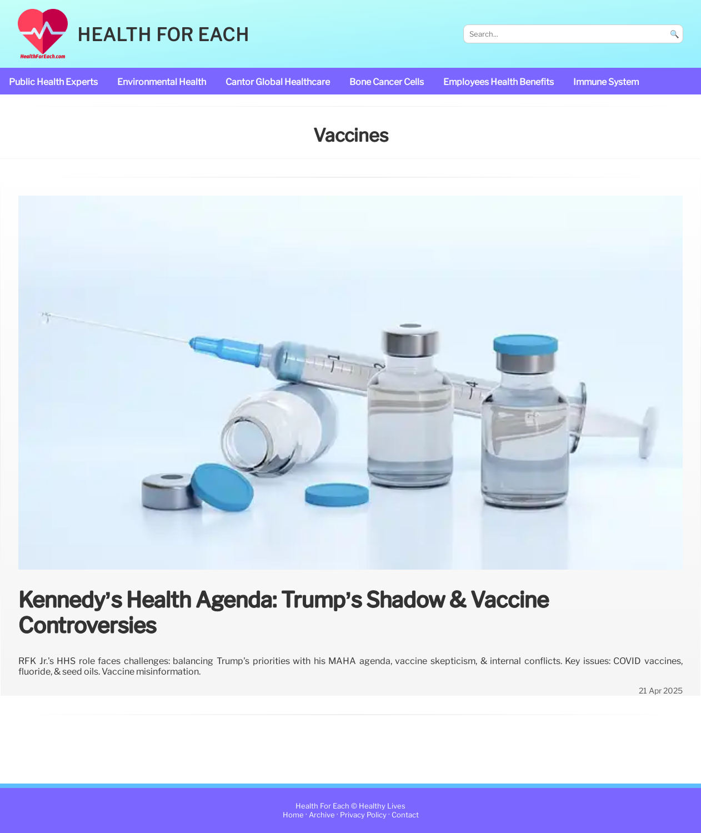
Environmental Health (161, 82)
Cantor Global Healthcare (278, 82)
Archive (322, 815)
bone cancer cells (386, 82)
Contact (405, 815)
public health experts (53, 82)
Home (293, 815)
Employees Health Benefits (498, 82)
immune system (606, 82)
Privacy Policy (363, 815)
